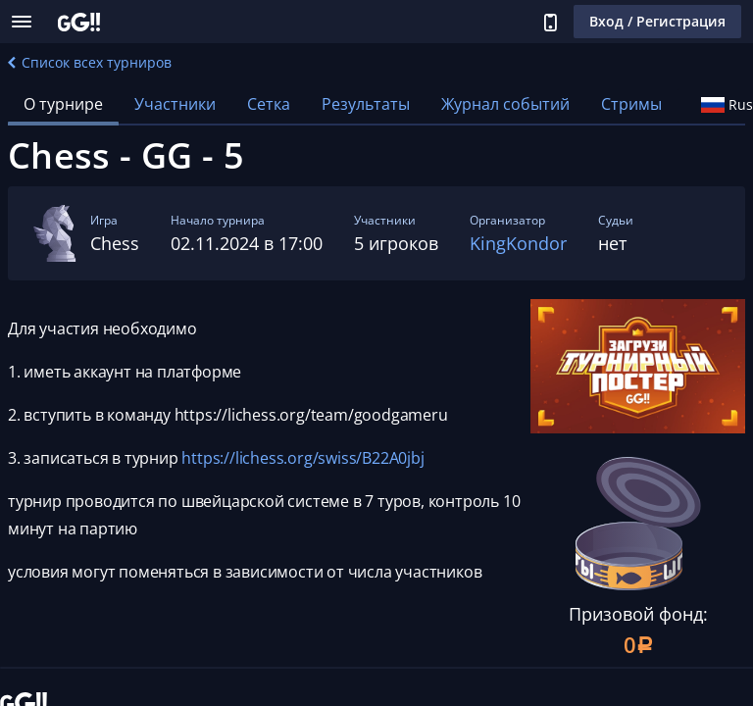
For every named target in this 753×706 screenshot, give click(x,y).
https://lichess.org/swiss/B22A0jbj (302, 458)
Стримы (631, 104)
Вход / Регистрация (657, 21)
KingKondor (518, 243)
